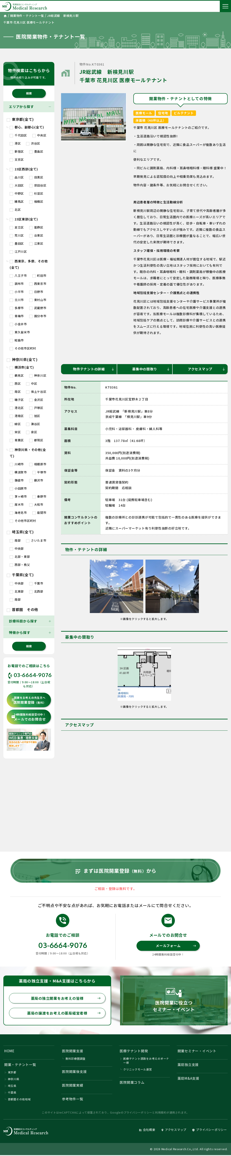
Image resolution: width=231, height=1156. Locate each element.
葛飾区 (36, 227)
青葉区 (17, 440)
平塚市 (39, 472)
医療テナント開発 (134, 1050)
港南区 (17, 416)
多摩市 (17, 308)
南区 (15, 391)
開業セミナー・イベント (197, 1050)
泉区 (31, 432)
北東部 (17, 591)
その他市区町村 (23, 348)
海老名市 (18, 512)
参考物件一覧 (72, 1099)
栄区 (15, 432)
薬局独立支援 (188, 1064)
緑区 (15, 424)
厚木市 (17, 504)
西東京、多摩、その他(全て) (29, 264)
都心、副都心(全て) (27, 127)
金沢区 (36, 400)
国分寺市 (37, 316)
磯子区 (17, 400)
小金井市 (18, 324)
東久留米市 (20, 332)
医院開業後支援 (74, 1071)
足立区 (17, 227)
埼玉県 (12, 1086)
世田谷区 (37, 185)
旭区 (34, 416)
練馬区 (17, 201)
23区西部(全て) (24, 169)
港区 (15, 143)
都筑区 (36, 440)
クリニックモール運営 (137, 1069)
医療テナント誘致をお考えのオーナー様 (146, 1060)
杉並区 (36, 193)
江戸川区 (18, 251)
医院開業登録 (28, 700)
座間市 (39, 512)
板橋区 (36, 201)
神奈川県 (13, 1079)
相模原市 (37, 464)
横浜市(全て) (22, 367)
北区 (15, 209)
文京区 (17, 159)
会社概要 (147, 1129)
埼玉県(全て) (20, 531)
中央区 (39, 135)
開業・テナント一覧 (20, 1064)
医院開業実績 (72, 1085)
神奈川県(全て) (22, 359)
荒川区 (17, 235)
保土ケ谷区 (36, 391)
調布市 (17, 283)
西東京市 (37, 283)
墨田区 (17, 243)
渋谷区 (33, 143)
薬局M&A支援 (188, 1078)
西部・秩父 (20, 565)
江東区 (36, 243)
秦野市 (39, 496)
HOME (9, 1050)
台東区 (36, 235)
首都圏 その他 (22, 609)
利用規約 (161, 1112)
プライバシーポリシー (138, 1112)
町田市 (39, 275)
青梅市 (17, 316)
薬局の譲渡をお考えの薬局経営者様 (64, 1013)
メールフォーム (176, 945)
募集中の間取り (151, 369)
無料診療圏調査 (76, 1058)
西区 (15, 383)
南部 (15, 540)
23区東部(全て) (24, 219)
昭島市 (17, 340)
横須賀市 (18, 472)
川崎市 (17, 464)
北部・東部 (20, 556)
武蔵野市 (37, 308)
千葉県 (12, 1092)
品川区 (17, 177)
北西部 (36, 591)
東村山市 (37, 300)
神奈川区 (37, 375)
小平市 (17, 292)
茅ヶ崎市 (18, 496)
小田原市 (18, 488)
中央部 (17, 548)
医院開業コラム (132, 1082)
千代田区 (18, 135)
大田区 (17, 185)
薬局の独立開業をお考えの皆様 (66, 998)
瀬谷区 (33, 424)
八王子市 (18, 275)
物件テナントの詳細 (93, 369)
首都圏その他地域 (19, 1099)
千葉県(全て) (20, 574)
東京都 (12, 1072)
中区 (31, 383)
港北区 (17, 408)
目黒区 (36, 177)
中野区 (17, 193)
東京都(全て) (20, 119)
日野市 (36, 292)
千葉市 (36, 583)
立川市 (17, 300)
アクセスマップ (206, 369)
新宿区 (17, 151)
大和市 (36, 504)
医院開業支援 (72, 1050)
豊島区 (36, 151)
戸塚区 (36, 408)
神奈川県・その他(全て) (28, 452)
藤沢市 (36, 480)
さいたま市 (36, 540)
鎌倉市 (17, 480)
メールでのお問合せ (28, 717)
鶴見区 (17, 375)
